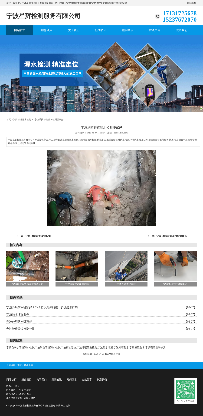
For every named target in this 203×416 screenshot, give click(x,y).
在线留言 (154, 30)
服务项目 (46, 30)
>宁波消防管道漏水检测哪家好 (48, 119)
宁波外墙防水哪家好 (101, 321)
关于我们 (73, 30)
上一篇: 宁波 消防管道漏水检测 (33, 236)
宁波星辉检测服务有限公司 (43, 15)
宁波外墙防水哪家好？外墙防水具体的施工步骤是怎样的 (101, 307)
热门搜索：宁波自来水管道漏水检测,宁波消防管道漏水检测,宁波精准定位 (91, 3)
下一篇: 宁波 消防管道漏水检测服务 (167, 236)
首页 (8, 119)
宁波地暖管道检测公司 (101, 329)
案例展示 (127, 30)
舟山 (63, 405)
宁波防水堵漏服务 (101, 314)
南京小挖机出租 (25, 365)
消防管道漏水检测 (22, 119)
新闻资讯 (100, 30)
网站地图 (191, 3)
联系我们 (181, 30)
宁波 (58, 405)
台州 (68, 405)
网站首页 (20, 30)
